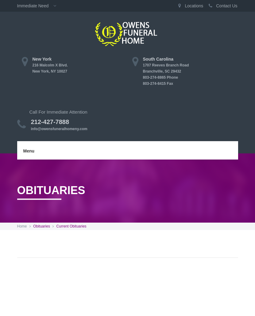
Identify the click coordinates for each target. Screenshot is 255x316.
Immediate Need (38, 5)
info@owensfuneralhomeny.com (59, 129)
